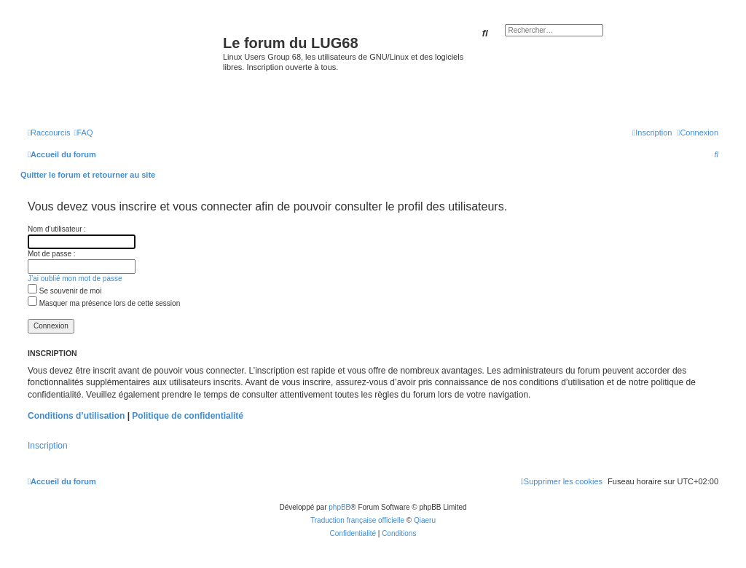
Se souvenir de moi (64, 291)
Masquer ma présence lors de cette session (104, 303)
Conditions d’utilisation (76, 416)
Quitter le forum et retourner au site (87, 174)
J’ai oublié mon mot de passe (75, 279)
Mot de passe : (52, 254)
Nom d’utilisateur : (57, 229)
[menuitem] (83, 132)
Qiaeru (425, 520)
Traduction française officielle (357, 520)
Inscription (48, 446)
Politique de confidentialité (187, 416)
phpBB (339, 507)
